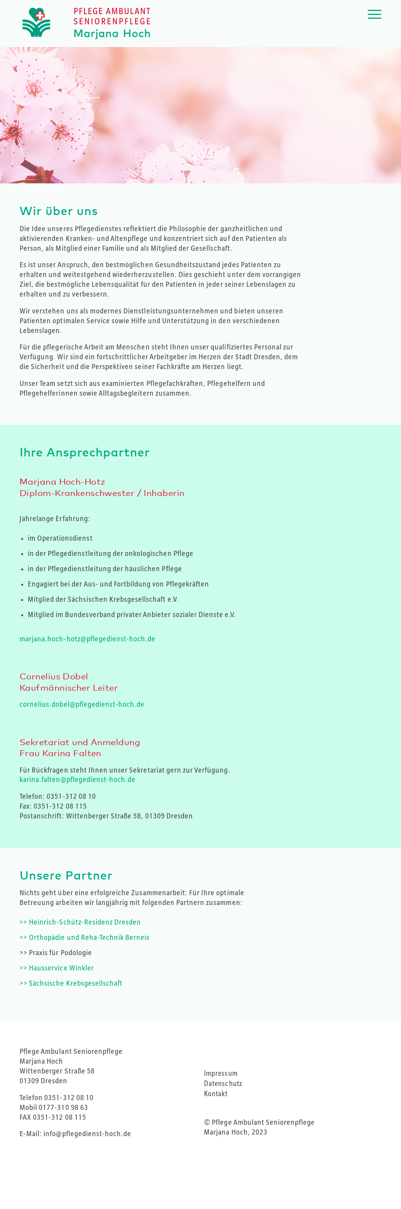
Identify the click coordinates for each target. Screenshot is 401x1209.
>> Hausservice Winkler (57, 968)
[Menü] (372, 23)
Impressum (220, 1073)
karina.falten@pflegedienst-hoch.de (77, 780)
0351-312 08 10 (71, 796)
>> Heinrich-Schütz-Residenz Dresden (80, 922)
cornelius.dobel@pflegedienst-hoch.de (82, 704)
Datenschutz (223, 1084)
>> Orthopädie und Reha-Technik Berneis (85, 937)
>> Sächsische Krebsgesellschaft (71, 983)
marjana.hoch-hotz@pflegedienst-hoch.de (88, 639)
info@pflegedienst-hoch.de (87, 1134)
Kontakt (216, 1094)
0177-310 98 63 (63, 1107)
